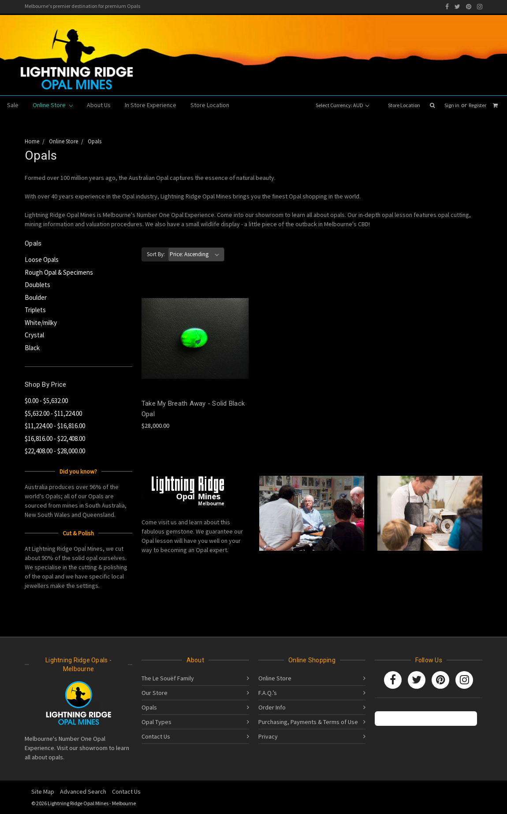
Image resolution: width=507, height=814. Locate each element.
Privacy (268, 736)
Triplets (35, 310)
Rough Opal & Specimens (59, 272)
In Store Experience (150, 105)
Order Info (272, 707)
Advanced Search (83, 791)
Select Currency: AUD (342, 105)
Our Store (155, 693)
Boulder (36, 297)
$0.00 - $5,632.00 (46, 400)
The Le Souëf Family (168, 678)
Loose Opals (42, 259)
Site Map (42, 791)
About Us (99, 105)
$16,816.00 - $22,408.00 (55, 438)
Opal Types (156, 722)
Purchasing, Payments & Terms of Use (308, 722)
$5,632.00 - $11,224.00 (53, 413)
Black (32, 348)
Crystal (34, 335)
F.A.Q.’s (267, 693)
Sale (13, 105)
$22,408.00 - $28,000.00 (55, 451)
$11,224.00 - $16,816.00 (55, 426)
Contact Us (156, 736)
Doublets (37, 284)
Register (477, 105)
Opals (149, 707)
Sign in (451, 105)
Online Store (53, 105)
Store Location (404, 105)
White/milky (41, 322)
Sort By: (156, 254)
